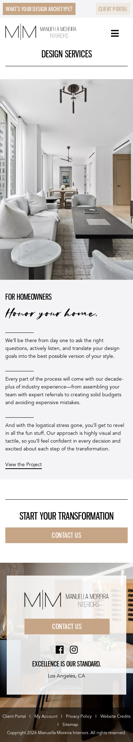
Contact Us (67, 626)
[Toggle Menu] (115, 34)
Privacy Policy (79, 716)
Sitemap (70, 724)
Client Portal (113, 8)
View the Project (23, 464)
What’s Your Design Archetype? (39, 8)
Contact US (66, 535)
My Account (45, 716)
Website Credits (115, 716)
